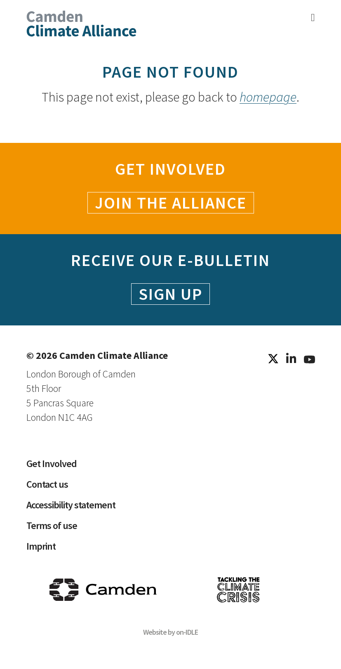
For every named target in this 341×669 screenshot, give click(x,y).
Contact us (47, 484)
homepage (268, 97)
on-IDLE (187, 632)
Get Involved (51, 463)
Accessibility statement (71, 504)
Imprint (41, 546)
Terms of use (51, 525)
